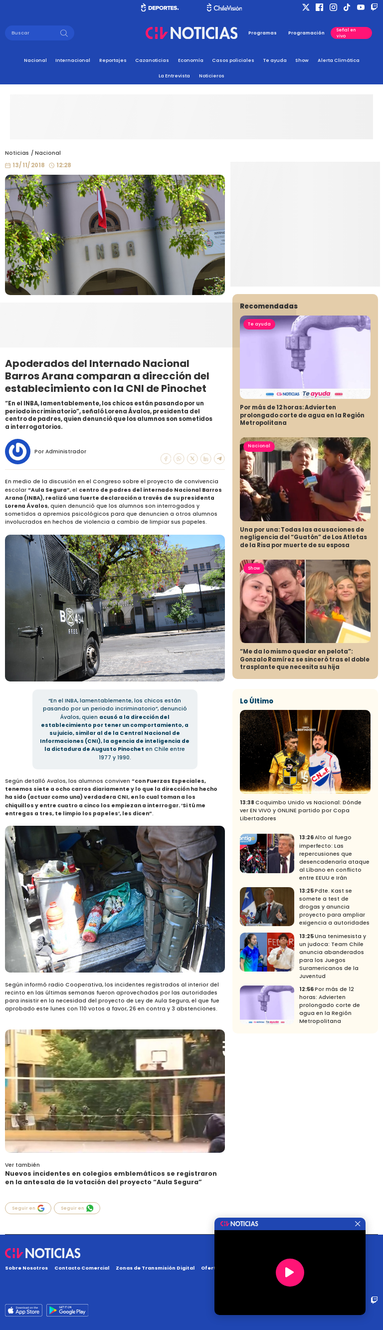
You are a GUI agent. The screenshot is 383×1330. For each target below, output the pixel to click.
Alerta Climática (339, 60)
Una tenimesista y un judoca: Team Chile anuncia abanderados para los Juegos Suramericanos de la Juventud (332, 1045)
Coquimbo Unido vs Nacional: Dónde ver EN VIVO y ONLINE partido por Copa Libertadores (301, 899)
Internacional (72, 60)
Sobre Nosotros (26, 1268)
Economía (190, 60)
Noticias (17, 153)
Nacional (35, 60)
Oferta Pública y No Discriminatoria (248, 1268)
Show (302, 60)
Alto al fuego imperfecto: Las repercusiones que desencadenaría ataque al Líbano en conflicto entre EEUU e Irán (334, 946)
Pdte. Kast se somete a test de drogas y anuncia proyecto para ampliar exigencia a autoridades (334, 995)
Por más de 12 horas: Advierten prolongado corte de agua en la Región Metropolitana (302, 504)
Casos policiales (233, 60)
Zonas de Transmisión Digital (155, 1268)
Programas (262, 33)
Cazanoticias (152, 60)
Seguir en (28, 1208)
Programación (306, 33)
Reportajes (113, 60)
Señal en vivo (346, 33)
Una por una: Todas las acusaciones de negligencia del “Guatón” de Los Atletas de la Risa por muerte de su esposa (303, 626)
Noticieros (211, 75)
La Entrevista (174, 75)
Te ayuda (275, 60)
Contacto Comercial (81, 1268)
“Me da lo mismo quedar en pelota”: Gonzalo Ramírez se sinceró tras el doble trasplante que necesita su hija (305, 748)
